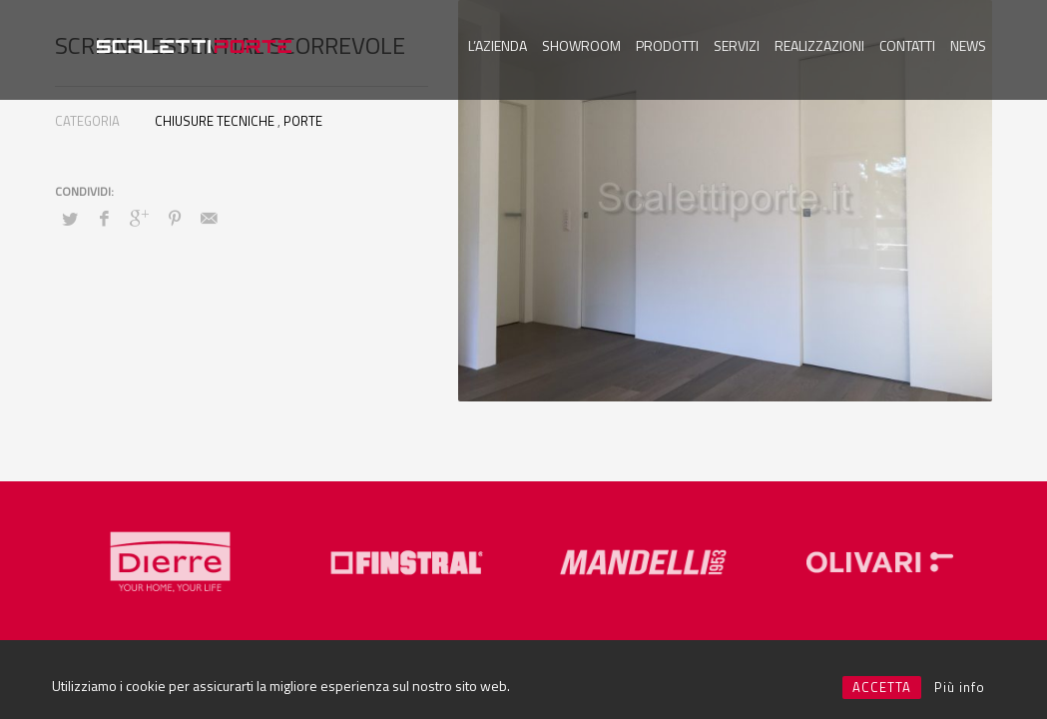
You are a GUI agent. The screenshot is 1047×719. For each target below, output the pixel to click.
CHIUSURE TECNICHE (214, 121)
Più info (959, 687)
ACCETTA (881, 687)
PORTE (302, 121)
